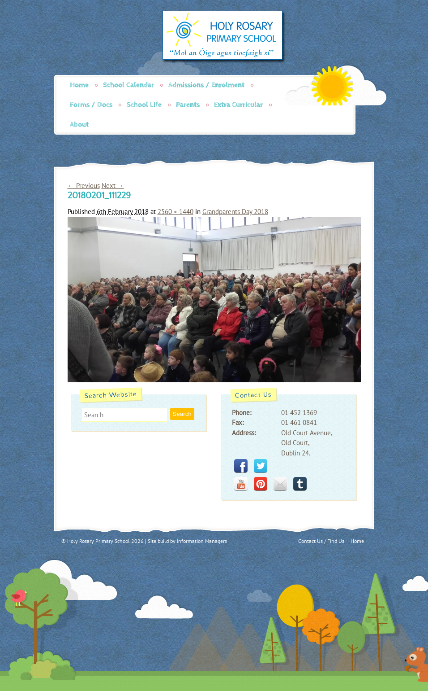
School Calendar (128, 85)
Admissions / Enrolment (206, 85)
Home (79, 85)
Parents (188, 105)
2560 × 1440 (175, 211)
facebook (241, 465)
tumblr (300, 483)
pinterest (260, 483)
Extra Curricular (238, 105)
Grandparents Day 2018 (235, 211)
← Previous (84, 185)
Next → (113, 185)
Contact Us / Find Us (321, 541)
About (79, 124)
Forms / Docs (91, 105)
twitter (260, 465)
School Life (144, 105)
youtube (241, 483)
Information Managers (202, 541)
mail (280, 483)
